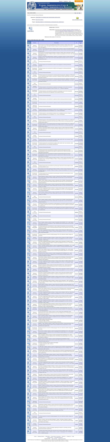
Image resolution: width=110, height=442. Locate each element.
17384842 (76, 132)
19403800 (76, 128)
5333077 (76, 293)
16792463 (76, 143)
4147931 (76, 367)
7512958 (76, 223)
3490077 (76, 382)
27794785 (76, 57)
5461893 (76, 289)
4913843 (76, 324)
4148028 (76, 363)
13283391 (76, 147)
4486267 (76, 351)
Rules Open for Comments (56, 436)
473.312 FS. (76, 29)
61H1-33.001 (34, 227)
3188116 (76, 394)
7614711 (76, 219)
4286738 (76, 359)
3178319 (76, 398)
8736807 (76, 200)
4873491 (76, 328)
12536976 (76, 158)
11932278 (76, 170)
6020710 (76, 281)
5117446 (76, 316)
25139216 (76, 87)
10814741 (76, 181)
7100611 (76, 242)
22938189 (76, 113)
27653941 (76, 61)
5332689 (76, 297)
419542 (76, 420)
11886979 (76, 173)
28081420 (76, 53)
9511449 (76, 189)
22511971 (76, 117)
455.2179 (68, 29)
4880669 (76, 332)
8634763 (76, 204)
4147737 (76, 371)
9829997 (76, 185)
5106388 (76, 320)
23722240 (76, 95)
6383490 (76, 262)
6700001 (76, 254)
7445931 (76, 227)
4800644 (76, 347)
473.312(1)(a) (70, 30)
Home (32, 6)
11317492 (76, 177)
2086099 (76, 413)
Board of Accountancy (39, 19)
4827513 (76, 343)
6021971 (76, 273)
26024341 (76, 76)
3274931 (76, 390)
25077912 (76, 91)
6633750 (76, 258)
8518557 (76, 208)
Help (70, 1)
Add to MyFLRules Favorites (77, 19)
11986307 (76, 166)
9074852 (76, 193)
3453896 (76, 386)
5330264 (76, 301)
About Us (60, 1)
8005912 (76, 212)
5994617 (76, 285)
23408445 (76, 102)
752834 (76, 405)
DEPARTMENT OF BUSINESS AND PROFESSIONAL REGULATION (48, 17)
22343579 (76, 121)
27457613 (76, 68)
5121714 (76, 312)
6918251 (76, 246)
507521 (76, 416)
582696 (76, 409)
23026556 (76, 106)
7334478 (76, 231)
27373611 (76, 72)
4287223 (76, 355)
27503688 (76, 65)
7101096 (76, 238)
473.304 (72, 29)
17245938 (76, 136)
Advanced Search (41, 436)
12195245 (76, 162)
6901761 (76, 250)
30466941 (76, 46)
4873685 (76, 339)
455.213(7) (65, 29)
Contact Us (66, 1)
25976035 (76, 80)
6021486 (76, 277)
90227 (76, 431)
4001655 (76, 378)
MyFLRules (48, 436)
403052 (76, 424)
